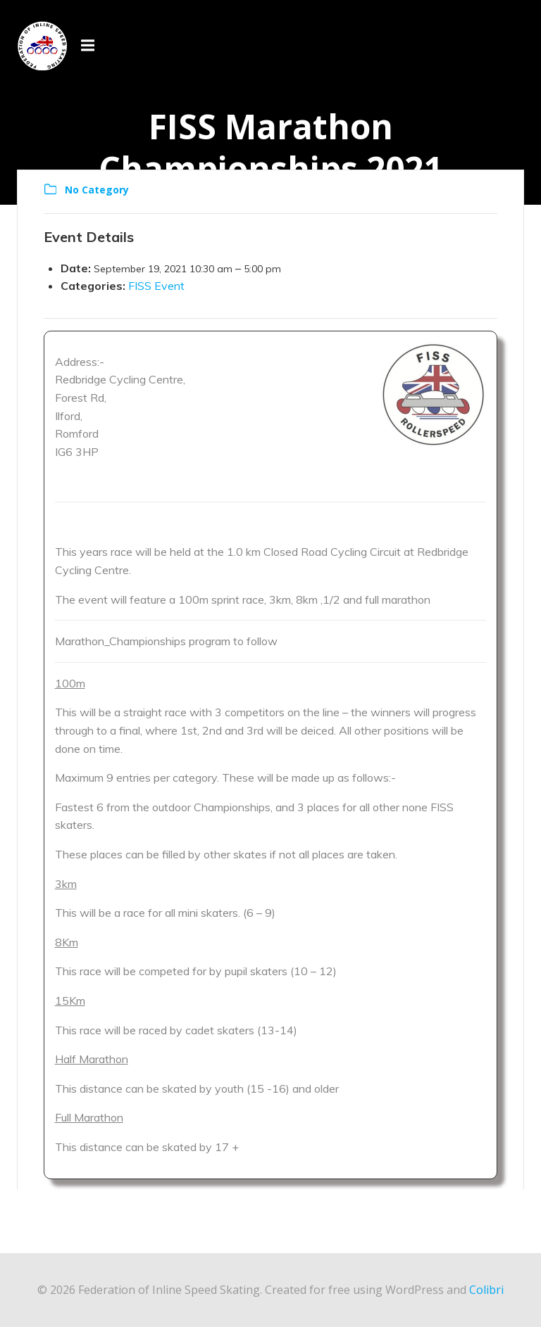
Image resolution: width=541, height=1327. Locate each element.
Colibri (486, 1289)
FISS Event (156, 286)
